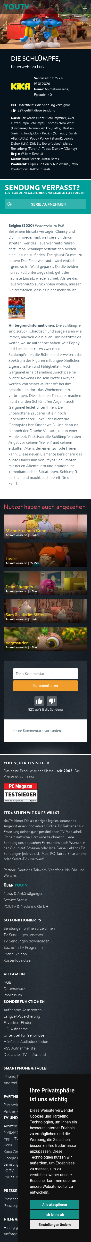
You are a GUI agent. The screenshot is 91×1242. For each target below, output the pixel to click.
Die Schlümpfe (35, 59)
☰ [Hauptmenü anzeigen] (85, 6)
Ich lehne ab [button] (54, 1215)
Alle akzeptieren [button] (54, 1205)
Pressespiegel (15, 1205)
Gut (39, 701)
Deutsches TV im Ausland (25, 1054)
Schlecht (52, 701)
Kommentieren (45, 686)
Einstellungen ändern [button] (55, 1225)
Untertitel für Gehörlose (24, 1035)
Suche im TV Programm (23, 947)
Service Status (15, 899)
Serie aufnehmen (48, 204)
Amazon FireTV (16, 1126)
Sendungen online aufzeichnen (29, 928)
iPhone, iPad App (18, 1076)
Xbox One (12, 1151)
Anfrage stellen (16, 1233)
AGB (7, 982)
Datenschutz (14, 988)
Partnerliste (13, 1104)
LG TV (9, 1170)
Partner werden (17, 1111)
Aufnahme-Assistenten (23, 1009)
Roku (8, 1145)
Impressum (13, 995)
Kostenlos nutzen (18, 960)
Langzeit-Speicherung (22, 1016)
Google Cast (14, 1158)
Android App (14, 1082)
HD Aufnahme (16, 1028)
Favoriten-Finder (18, 1022)
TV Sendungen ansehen (23, 934)
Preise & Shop (15, 954)
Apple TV (11, 1138)
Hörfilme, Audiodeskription (26, 1041)
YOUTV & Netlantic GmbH (26, 906)
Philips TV (12, 1177)
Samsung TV (14, 1164)
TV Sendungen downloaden (27, 941)
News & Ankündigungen (23, 893)
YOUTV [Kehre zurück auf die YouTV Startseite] (16, 6)
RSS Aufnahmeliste (19, 1048)
